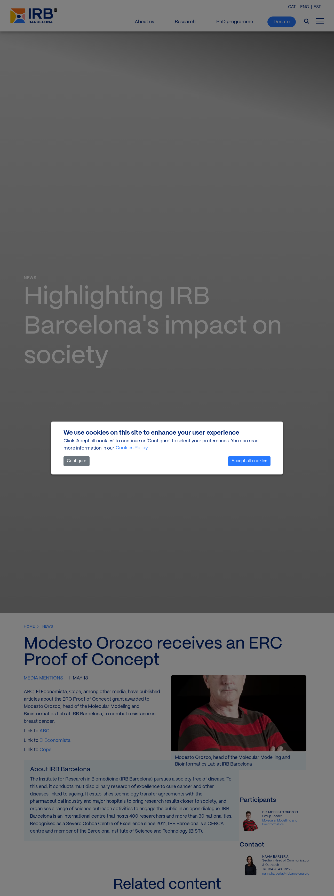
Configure (76, 461)
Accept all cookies (249, 461)
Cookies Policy (132, 448)
